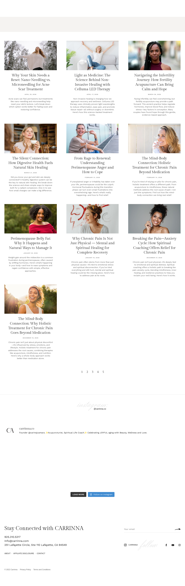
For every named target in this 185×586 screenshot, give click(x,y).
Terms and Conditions (41, 570)
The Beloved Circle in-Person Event (144, 8)
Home (7, 11)
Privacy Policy (25, 570)
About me (61, 11)
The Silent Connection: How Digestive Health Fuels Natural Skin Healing (30, 163)
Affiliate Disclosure (23, 553)
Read (71, 11)
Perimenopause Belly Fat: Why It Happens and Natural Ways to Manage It (30, 243)
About (7, 553)
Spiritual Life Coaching (41, 11)
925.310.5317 (12, 536)
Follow (170, 8)
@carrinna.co (100, 409)
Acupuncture (19, 11)
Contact (41, 553)
